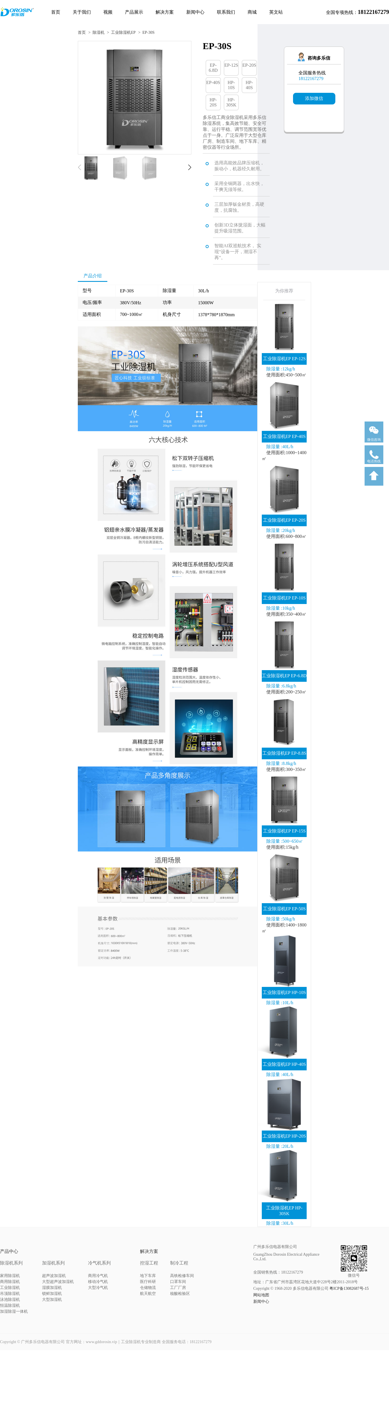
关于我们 (82, 12)
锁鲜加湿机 (52, 1293)
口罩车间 (178, 1282)
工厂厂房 (178, 1288)
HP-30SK (231, 102)
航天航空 (148, 1293)
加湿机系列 (53, 1263)
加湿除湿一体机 (14, 1311)
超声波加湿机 (54, 1276)
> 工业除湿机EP (121, 32)
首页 (55, 12)
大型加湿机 (52, 1299)
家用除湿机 (10, 1276)
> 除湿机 (96, 32)
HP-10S (231, 85)
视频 (107, 12)
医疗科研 (148, 1282)
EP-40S (213, 82)
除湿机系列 (11, 1263)
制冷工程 (179, 1263)
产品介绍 (92, 275)
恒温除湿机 (10, 1305)
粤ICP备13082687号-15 (349, 1288)
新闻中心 (195, 12)
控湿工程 (149, 1263)
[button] (189, 167)
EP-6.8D (213, 68)
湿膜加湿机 (52, 1288)
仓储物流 (148, 1288)
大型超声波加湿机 (58, 1282)
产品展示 (134, 12)
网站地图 (261, 1295)
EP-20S (249, 65)
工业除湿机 (10, 1288)
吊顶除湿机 (10, 1293)
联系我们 (226, 12)
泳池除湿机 (10, 1299)
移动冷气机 (98, 1282)
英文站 (276, 12)
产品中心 (9, 1251)
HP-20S (213, 102)
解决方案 (165, 12)
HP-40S (249, 85)
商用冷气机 (98, 1276)
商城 (252, 12)
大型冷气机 (98, 1288)
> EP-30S (146, 32)
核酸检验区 (180, 1293)
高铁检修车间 (182, 1276)
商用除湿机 (10, 1282)
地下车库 (148, 1276)
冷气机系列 (99, 1263)
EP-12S (231, 65)
